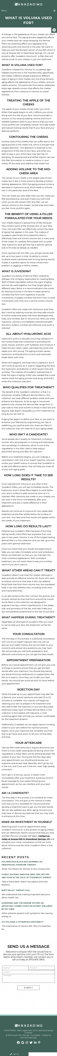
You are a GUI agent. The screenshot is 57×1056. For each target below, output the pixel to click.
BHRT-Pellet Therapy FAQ (16, 890)
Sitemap (26, 1035)
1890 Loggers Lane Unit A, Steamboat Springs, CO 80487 (35, 1032)
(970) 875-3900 (37, 959)
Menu (4, 10)
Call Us (14, 1054)
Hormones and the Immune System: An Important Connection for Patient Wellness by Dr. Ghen (27, 906)
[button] (54, 30)
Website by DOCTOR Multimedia (35, 1036)
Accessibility (35, 1035)
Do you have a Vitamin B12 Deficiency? (23, 922)
